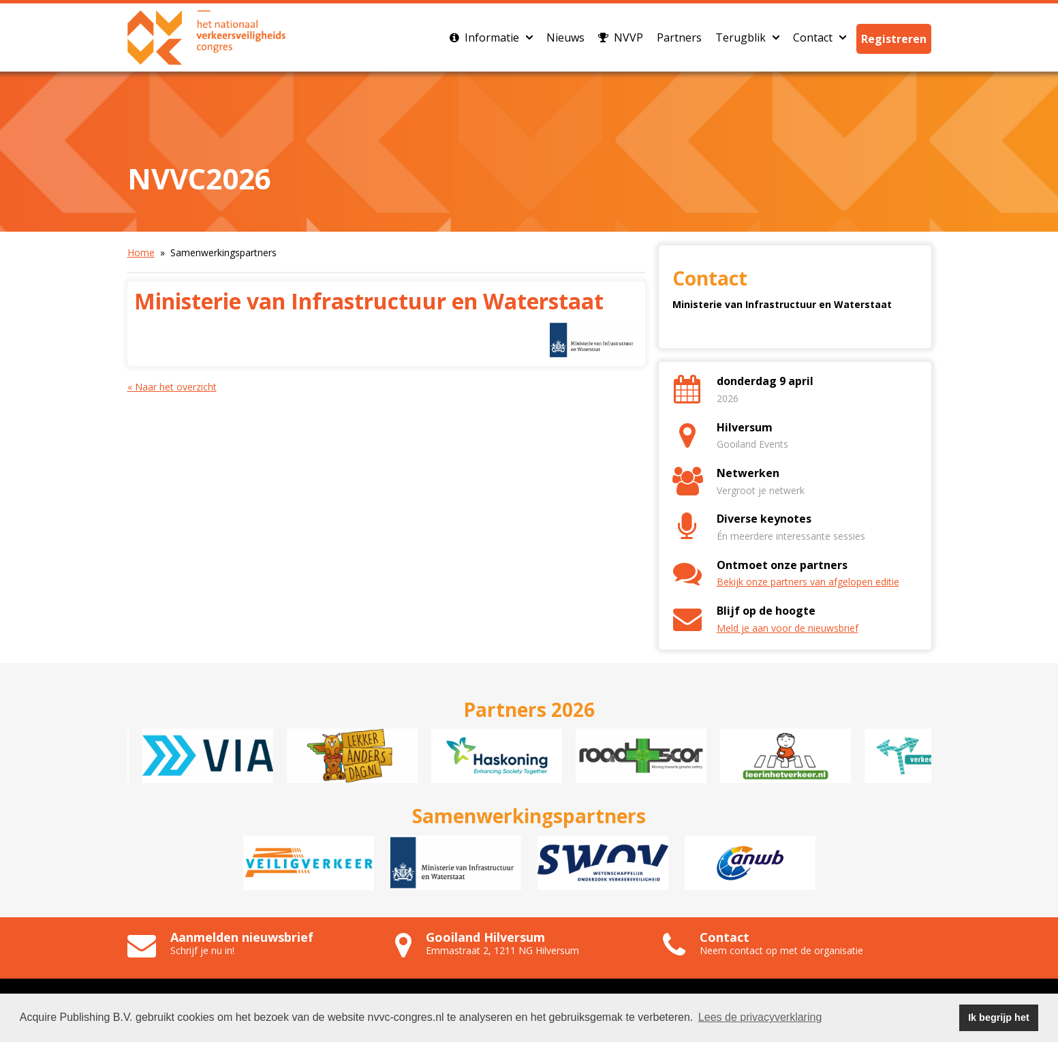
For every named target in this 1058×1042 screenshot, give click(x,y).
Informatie (491, 37)
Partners (679, 37)
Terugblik (747, 37)
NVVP (620, 37)
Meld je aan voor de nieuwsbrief (787, 628)
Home (141, 252)
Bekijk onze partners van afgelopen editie (808, 581)
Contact (819, 37)
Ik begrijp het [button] (998, 1017)
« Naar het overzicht (172, 386)
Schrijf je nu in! (202, 950)
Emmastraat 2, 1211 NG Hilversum (502, 950)
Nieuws (565, 37)
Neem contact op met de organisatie (781, 950)
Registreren (894, 38)
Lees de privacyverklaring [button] (760, 1017)
